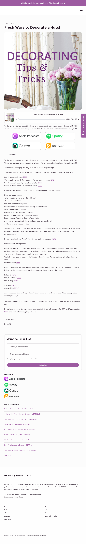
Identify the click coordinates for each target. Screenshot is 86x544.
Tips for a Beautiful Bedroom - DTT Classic (20, 450)
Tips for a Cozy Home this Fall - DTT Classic (20, 419)
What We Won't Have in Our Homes (17, 424)
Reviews (7, 516)
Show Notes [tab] (11, 155)
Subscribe (43, 365)
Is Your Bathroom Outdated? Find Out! (18, 409)
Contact (47, 513)
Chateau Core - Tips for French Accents (19, 440)
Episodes (7, 507)
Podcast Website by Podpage (36, 535)
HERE (25, 177)
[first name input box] (43, 346)
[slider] (41, 119)
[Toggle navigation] (81, 10)
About (6, 513)
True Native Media (51, 516)
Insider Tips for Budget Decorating (17, 435)
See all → (7, 455)
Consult (47, 507)
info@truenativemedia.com (14, 497)
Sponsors (7, 519)
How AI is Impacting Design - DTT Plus (18, 445)
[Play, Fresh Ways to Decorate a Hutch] (16, 119)
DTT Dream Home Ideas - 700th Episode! (19, 430)
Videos (6, 510)
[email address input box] (43, 354)
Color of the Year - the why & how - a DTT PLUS (22, 414)
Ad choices (49, 510)
